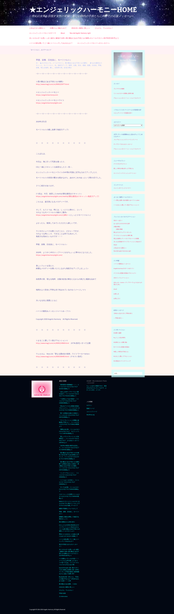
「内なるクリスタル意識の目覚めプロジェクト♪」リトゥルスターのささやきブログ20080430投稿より (69, 408)
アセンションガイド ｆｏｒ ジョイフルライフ (127, 98)
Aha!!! (115, 289)
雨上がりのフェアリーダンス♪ (123, 232)
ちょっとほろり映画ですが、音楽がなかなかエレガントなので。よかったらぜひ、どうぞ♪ (97, 388)
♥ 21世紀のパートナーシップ (122, 361)
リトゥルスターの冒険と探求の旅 (124, 93)
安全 (79, 65)
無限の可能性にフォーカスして (68, 508)
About (63, 33)
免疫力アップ (62, 65)
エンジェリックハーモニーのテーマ (42, 33)
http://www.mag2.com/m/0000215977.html (52, 84)
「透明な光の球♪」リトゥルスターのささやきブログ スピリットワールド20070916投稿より (69, 431)
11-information (63, 596)
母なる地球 (44, 68)
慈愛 (88, 65)
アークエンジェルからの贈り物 (123, 235)
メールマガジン (58, 63)
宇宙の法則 (62, 593)
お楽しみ (116, 294)
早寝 (99, 65)
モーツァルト (48, 65)
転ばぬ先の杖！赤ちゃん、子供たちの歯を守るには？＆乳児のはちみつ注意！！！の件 (69, 579)
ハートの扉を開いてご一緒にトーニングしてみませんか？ (51, 43)
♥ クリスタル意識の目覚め (121, 347)
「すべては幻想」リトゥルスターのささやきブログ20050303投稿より (69, 489)
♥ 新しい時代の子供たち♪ (121, 351)
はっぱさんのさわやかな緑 (122, 223)
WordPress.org (90, 414)
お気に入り (117, 298)
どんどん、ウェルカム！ (104, 28)
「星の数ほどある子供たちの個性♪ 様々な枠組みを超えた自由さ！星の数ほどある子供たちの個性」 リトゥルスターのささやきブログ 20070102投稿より (69, 466)
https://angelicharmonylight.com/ (49, 255)
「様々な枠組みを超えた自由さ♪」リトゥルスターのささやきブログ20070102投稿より (69, 415)
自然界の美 (58, 68)
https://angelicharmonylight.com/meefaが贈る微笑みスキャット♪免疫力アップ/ (67, 196)
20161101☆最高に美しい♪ (80, 28)
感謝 (84, 65)
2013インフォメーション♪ (121, 278)
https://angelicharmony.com (47, 95)
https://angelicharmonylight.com (49, 103)
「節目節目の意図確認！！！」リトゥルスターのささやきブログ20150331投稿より (69, 386)
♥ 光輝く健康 (117, 333)
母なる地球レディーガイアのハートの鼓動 (126, 238)
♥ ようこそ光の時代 (119, 337)
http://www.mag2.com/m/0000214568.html (52, 343)
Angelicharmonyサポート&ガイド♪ (124, 268)
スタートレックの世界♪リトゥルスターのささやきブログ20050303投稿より (69, 496)
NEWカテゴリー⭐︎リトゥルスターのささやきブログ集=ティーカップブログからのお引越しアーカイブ (69, 503)
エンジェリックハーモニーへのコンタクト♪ (93, 43)
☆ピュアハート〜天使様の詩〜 (123, 113)
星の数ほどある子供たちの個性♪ (76, 63)
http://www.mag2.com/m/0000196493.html (52, 356)
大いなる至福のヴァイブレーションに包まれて (128, 241)
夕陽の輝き (117, 226)
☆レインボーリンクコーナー (122, 188)
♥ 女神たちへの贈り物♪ (120, 342)
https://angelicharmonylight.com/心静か (52, 215)
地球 (70, 65)
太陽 (74, 65)
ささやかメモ (46, 63)
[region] (128, 64)
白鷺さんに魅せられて (58, 28)
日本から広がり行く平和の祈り (123, 313)
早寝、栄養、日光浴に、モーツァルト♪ (53, 60)
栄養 (37, 68)
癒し (51, 68)
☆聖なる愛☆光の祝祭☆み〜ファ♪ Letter (126, 200)
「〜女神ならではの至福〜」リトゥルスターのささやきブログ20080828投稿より (69, 401)
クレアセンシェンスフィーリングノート (126, 139)
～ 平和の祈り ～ (118, 318)
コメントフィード (92, 411)
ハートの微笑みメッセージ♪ (122, 264)
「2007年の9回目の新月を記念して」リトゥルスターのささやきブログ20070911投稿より (69, 447)
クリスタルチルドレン (120, 164)
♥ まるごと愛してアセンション (123, 356)
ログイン (89, 405)
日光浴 (94, 65)
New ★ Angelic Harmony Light (80, 33)
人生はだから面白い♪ (37, 28)
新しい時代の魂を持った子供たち (124, 168)
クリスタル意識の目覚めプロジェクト (125, 273)
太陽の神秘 (119, 229)
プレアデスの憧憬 (119, 89)
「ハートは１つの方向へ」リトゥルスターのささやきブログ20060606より (69, 482)
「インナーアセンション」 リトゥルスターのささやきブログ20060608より (69, 475)
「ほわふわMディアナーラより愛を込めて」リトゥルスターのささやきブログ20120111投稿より (69, 394)
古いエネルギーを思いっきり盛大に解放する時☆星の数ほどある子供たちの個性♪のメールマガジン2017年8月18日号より (74, 38)
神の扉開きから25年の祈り (67, 522)
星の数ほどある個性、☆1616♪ (68, 584)
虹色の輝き (68, 68)
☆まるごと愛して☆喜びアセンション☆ (127, 205)
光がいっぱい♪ (118, 220)
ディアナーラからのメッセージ (123, 144)
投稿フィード (91, 408)
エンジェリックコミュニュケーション (125, 173)
